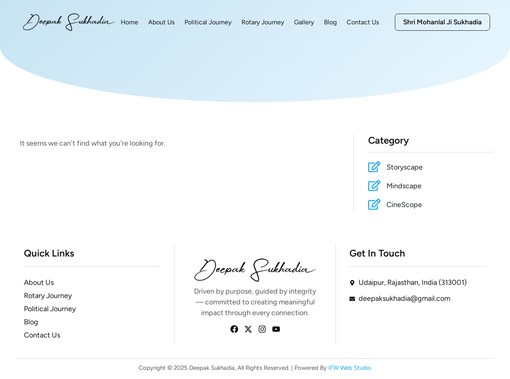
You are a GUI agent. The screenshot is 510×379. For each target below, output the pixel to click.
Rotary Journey (262, 22)
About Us (161, 22)
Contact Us (363, 22)
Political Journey (207, 22)
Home (129, 22)
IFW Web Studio (349, 367)
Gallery (304, 22)
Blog (330, 22)
